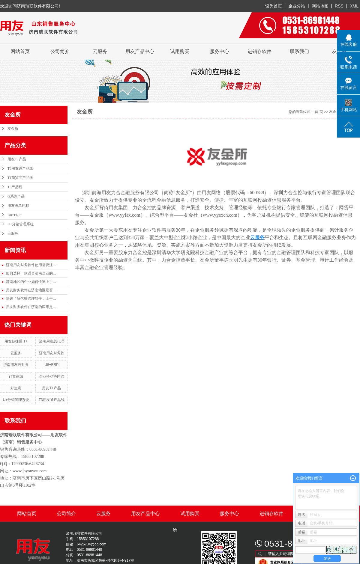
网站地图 (321, 6)
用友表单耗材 (18, 205)
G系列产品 (16, 196)
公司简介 (60, 51)
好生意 (15, 388)
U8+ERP (14, 215)
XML (354, 6)
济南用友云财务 (15, 365)
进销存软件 (260, 51)
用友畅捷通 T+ (16, 341)
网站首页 (20, 51)
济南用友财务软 (51, 353)
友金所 (13, 128)
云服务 (100, 51)
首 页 (319, 112)
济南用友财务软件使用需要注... (31, 265)
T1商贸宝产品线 (20, 178)
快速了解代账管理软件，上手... (31, 298)
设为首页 (273, 6)
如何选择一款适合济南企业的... (31, 273)
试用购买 (179, 51)
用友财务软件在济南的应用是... (31, 307)
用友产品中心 (139, 51)
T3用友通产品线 (20, 168)
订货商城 (16, 376)
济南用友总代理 (51, 341)
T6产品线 (15, 187)
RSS (339, 6)
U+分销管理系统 (21, 224)
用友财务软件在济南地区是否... (31, 290)
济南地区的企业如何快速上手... (31, 282)
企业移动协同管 (51, 376)
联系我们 (299, 51)
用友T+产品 (17, 159)
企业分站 (296, 6)
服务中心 (219, 51)
